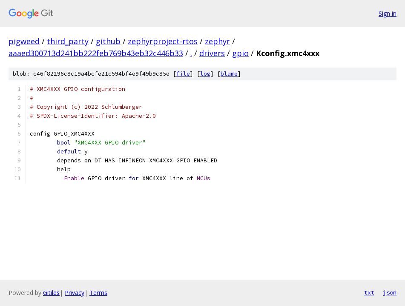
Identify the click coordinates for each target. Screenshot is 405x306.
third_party (68, 41)
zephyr (217, 41)
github (108, 41)
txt (369, 292)
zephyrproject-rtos (163, 41)
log (205, 73)
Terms (98, 293)
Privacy (74, 293)
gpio (240, 53)
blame (229, 73)
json (389, 292)
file (183, 73)
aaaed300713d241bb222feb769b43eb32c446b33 (96, 53)
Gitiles (51, 293)
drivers (212, 53)
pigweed (24, 41)
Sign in (387, 13)
